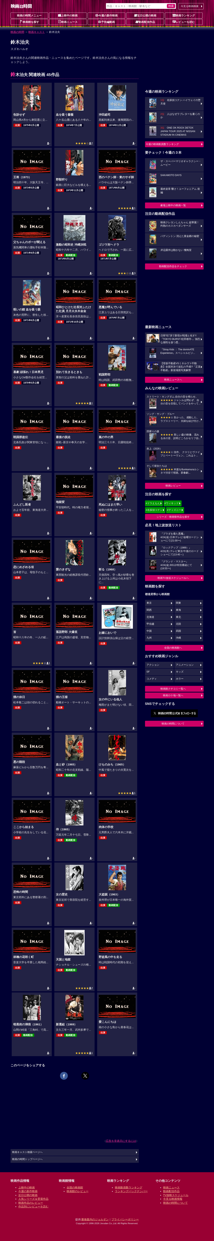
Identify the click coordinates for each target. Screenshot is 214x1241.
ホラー (180, 678)
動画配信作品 (145, 22)
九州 (149, 637)
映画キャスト (36, 32)
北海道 (150, 617)
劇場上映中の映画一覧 (173, 205)
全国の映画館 (75, 1187)
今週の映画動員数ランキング (162, 144)
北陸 (178, 624)
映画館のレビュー (78, 1191)
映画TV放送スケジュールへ (173, 577)
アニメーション (185, 665)
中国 (149, 631)
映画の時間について (173, 723)
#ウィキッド (171, 503)
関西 (149, 610)
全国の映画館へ (173, 647)
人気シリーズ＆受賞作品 (33, 1198)
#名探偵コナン (154, 509)
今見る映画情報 (172, 1198)
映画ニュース (68, 22)
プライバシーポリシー (125, 1219)
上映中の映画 (68, 15)
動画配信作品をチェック (173, 266)
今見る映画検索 (190, 6)
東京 (149, 603)
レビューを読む (184, 22)
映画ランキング (184, 15)
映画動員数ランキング (128, 1187)
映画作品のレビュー (30, 1202)
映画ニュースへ (173, 379)
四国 (178, 631)
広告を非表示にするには (121, 1140)
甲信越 (150, 624)
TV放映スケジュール (176, 1195)
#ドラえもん (153, 503)
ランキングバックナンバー (131, 1191)
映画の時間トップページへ (27, 1159)
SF (148, 671)
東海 (178, 610)
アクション (153, 665)
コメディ (152, 678)
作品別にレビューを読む (33, 1206)
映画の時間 (17, 32)
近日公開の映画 (145, 15)
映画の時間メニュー (29, 15)
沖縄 (178, 637)
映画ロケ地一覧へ (173, 695)
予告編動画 (106, 22)
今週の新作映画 (106, 15)
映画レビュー (173, 485)
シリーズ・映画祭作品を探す (173, 516)
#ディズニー (174, 509)
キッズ (180, 671)
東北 (178, 617)
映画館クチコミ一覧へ (173, 688)
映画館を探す (29, 22)
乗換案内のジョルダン (95, 1219)
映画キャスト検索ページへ (27, 1152)
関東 (178, 603)
